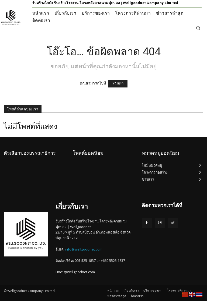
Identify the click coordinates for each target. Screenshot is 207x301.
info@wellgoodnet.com (83, 249)
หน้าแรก (117, 83)
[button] (198, 27)
